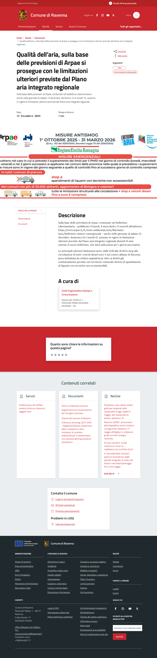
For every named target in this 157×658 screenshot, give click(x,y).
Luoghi (116, 588)
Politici (18, 579)
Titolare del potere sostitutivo (93, 616)
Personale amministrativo (26, 583)
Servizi (59, 26)
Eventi (116, 593)
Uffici (17, 570)
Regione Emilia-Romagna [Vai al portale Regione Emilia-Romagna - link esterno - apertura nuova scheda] (27, 3)
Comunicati (118, 566)
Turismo (83, 588)
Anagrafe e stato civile (58, 570)
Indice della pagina (30, 210)
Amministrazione (27, 26)
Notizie (116, 561)
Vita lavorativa (86, 592)
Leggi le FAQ (53, 608)
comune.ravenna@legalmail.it (28, 633)
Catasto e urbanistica (57, 583)
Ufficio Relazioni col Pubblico (27, 627)
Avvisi (115, 570)
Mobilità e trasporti (88, 570)
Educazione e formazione (59, 592)
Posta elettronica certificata (60, 616)
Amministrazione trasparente (93, 608)
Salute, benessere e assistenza (94, 574)
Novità (45, 26)
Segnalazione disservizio (58, 612)
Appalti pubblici (54, 574)
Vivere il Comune (77, 26)
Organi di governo (23, 561)
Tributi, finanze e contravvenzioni (87, 581)
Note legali (85, 625)
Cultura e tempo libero (58, 588)
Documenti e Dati (23, 588)
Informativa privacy (89, 621)
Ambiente (52, 566)
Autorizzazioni (54, 579)
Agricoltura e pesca (56, 561)
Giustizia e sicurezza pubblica (93, 561)
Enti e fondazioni (22, 574)
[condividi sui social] (120, 51)
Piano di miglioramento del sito (94, 634)
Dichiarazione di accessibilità (92, 630)
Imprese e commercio (89, 566)
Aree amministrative (24, 566)
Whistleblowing (87, 612)
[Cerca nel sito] (136, 15)
